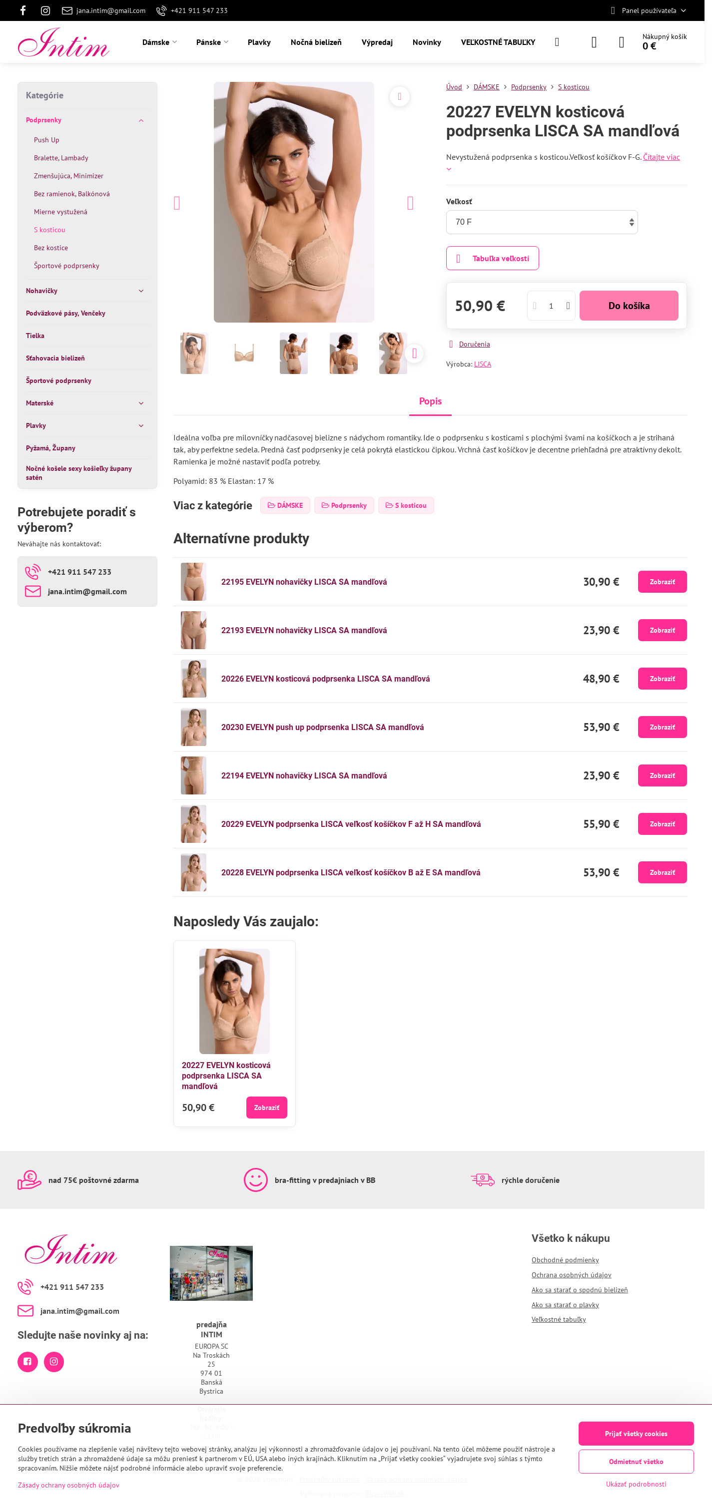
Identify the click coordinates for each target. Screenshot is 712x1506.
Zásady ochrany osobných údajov (68, 1485)
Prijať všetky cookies (636, 1433)
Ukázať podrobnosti (636, 1484)
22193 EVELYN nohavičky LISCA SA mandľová (304, 630)
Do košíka (629, 305)
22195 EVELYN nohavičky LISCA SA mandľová (304, 582)
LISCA (482, 364)
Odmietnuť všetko (636, 1461)
